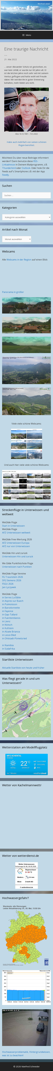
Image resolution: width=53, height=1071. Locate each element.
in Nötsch (7, 624)
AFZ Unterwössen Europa (15, 542)
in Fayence (7, 611)
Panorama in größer (13, 292)
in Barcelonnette (11, 607)
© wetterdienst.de (26, 887)
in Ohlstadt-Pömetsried (14, 638)
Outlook (26, 168)
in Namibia (8, 645)
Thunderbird (9, 168)
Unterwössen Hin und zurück (17, 556)
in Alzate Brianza (11, 631)
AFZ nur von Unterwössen (16, 546)
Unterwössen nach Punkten (17, 566)
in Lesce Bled (9, 635)
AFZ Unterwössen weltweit (16, 532)
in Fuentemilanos (11, 617)
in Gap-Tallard (9, 614)
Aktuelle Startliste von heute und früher (23, 667)
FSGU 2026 (7, 583)
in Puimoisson (9, 604)
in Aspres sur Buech (12, 600)
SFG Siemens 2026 (11, 580)
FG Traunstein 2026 (12, 577)
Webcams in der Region (19, 259)
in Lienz (6, 621)
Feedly (5, 174)
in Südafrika (8, 648)
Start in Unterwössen (13, 525)
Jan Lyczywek (9, 587)
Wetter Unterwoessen (26, 864)
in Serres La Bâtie (11, 597)
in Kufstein (8, 628)
